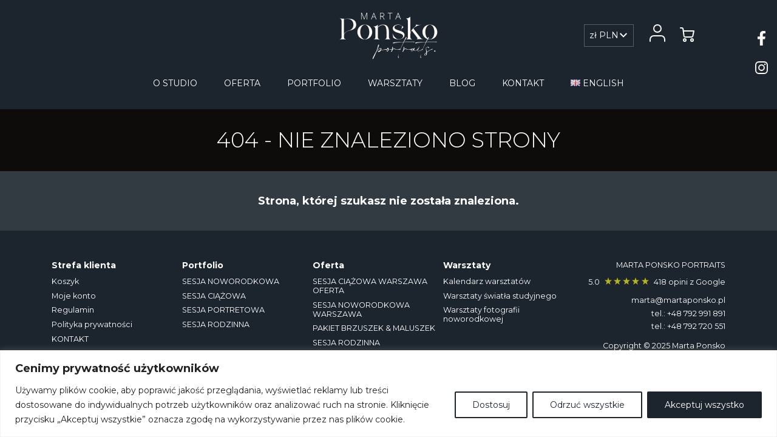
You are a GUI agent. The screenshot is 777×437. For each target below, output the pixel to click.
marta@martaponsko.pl (678, 300)
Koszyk (65, 281)
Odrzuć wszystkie (587, 404)
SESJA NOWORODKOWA (230, 281)
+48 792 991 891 (696, 313)
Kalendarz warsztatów (487, 281)
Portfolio (314, 83)
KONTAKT (523, 83)
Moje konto (74, 295)
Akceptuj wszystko (704, 404)
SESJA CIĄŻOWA (214, 295)
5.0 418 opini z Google (656, 281)
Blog (462, 83)
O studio (175, 83)
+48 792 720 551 (696, 326)
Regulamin (73, 309)
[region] (388, 393)
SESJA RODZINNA (215, 324)
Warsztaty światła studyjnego (500, 295)
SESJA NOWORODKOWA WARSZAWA (361, 309)
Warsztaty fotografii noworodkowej (481, 314)
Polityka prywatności (92, 324)
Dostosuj (491, 404)
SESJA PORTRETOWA (223, 309)
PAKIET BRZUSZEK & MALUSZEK (374, 328)
